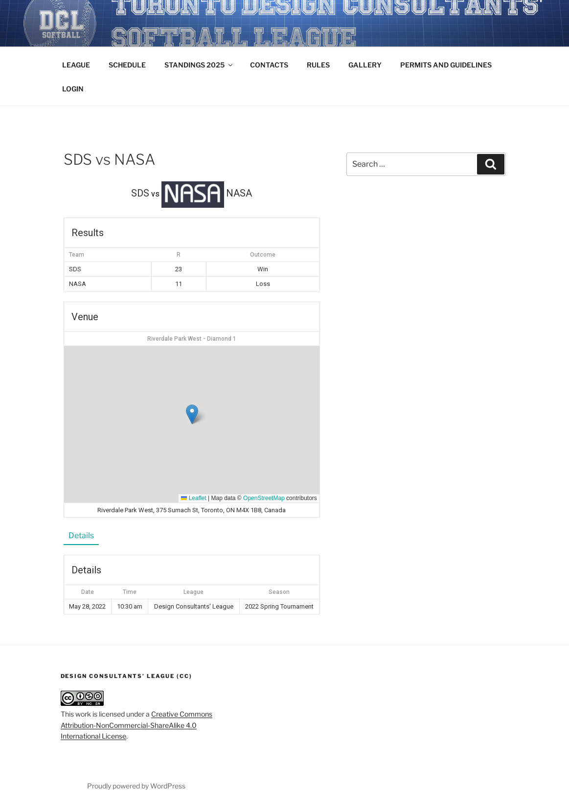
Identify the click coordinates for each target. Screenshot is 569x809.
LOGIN (73, 89)
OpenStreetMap (264, 498)
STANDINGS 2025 (199, 65)
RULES (318, 65)
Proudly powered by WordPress (136, 786)
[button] (192, 414)
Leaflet (193, 498)
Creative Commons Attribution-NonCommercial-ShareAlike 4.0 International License (136, 725)
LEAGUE (76, 65)
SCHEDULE (127, 65)
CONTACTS (269, 65)
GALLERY (365, 65)
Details (81, 535)
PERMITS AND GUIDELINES (446, 65)
